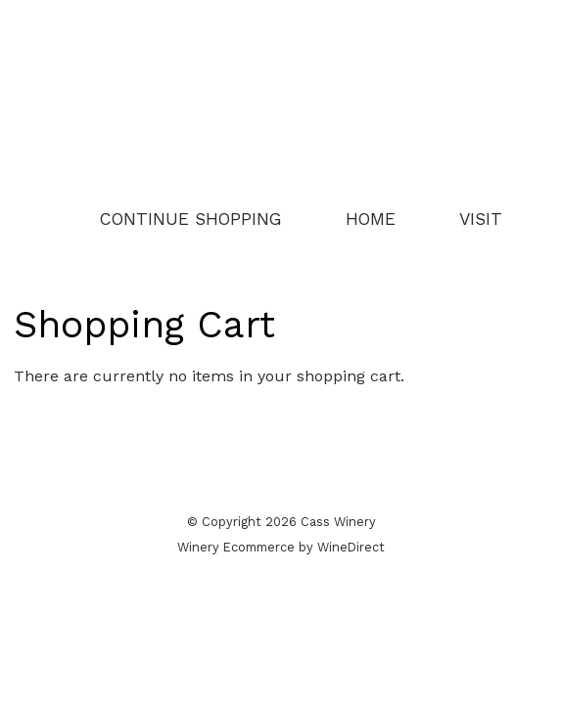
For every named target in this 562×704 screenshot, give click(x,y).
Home (371, 219)
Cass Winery (281, 104)
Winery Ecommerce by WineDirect (281, 547)
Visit (480, 219)
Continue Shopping (191, 219)
